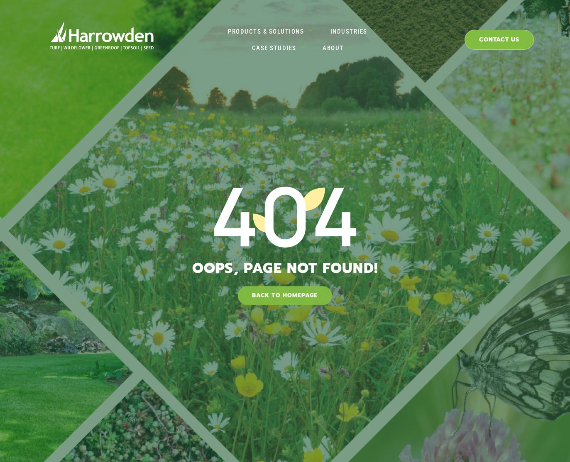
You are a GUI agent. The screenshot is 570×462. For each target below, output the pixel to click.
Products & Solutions (229, 35)
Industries (311, 35)
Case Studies (378, 35)
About (436, 35)
